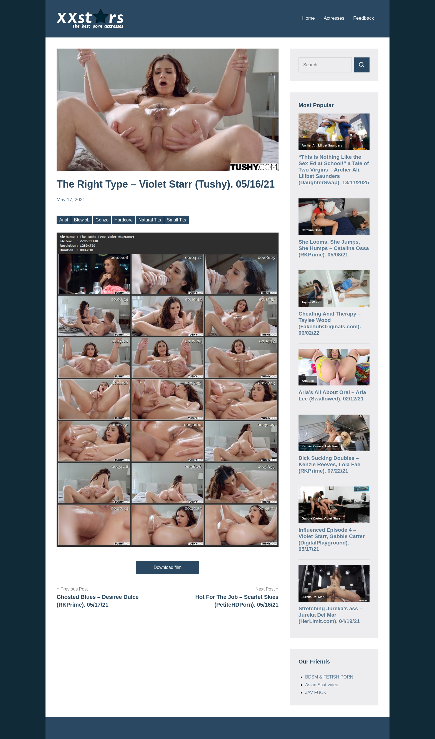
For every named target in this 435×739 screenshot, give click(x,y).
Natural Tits (149, 220)
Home (308, 18)
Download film (167, 567)
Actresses (334, 18)
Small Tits (176, 220)
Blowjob (82, 220)
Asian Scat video (321, 684)
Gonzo (101, 220)
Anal (63, 220)
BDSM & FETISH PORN (329, 677)
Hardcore (123, 220)
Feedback (363, 18)
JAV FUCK (315, 692)
